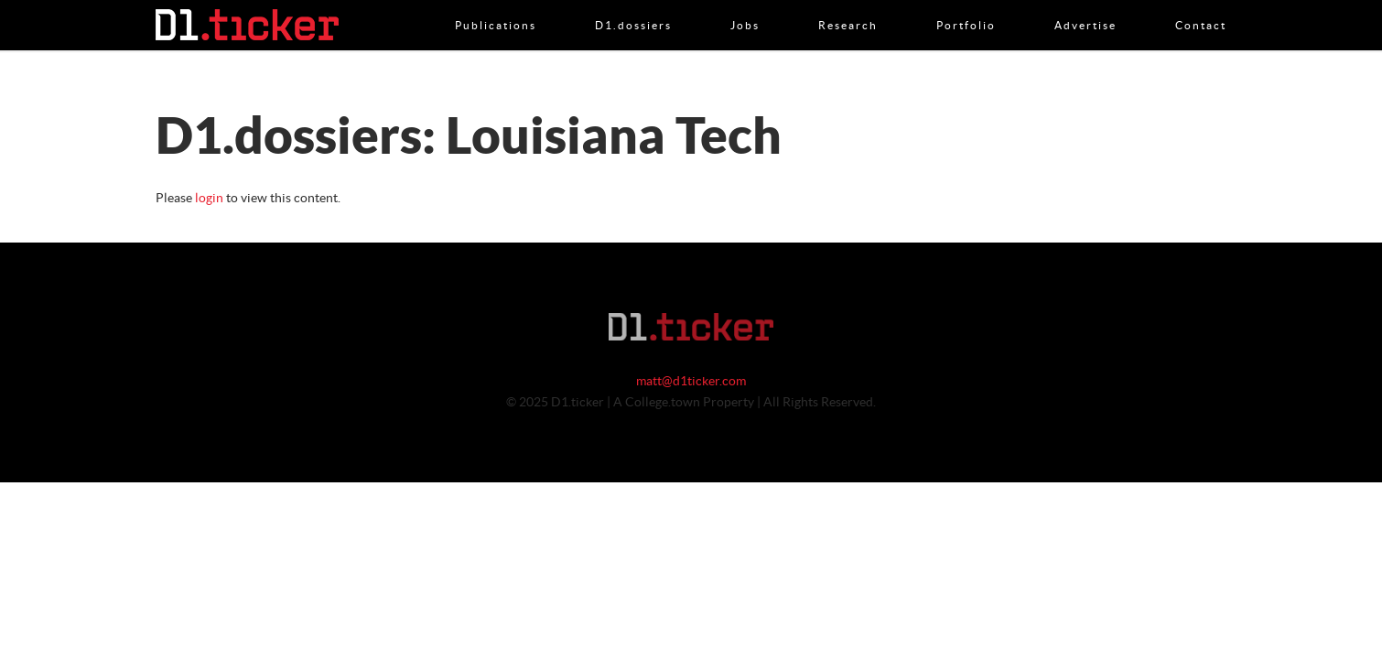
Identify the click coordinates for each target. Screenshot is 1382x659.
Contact (1200, 6)
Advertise (1085, 6)
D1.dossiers (633, 6)
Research (848, 6)
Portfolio (966, 6)
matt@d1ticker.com (691, 381)
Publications (495, 6)
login (209, 198)
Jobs (745, 6)
